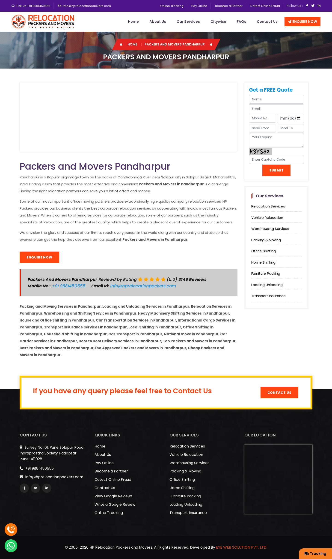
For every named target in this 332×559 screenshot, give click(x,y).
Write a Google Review (115, 504)
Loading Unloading (267, 284)
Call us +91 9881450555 (33, 6)
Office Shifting (263, 251)
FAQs (241, 21)
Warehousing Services (270, 228)
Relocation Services (268, 206)
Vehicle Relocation (267, 217)
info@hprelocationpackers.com (87, 6)
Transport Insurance (268, 295)
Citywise (218, 21)
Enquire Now (302, 21)
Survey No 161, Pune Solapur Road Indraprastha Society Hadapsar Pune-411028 (51, 453)
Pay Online (199, 6)
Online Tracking (172, 6)
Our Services (188, 21)
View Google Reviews (114, 496)
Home (133, 21)
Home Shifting (263, 262)
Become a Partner (229, 6)
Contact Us (267, 21)
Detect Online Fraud (265, 6)
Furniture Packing (265, 273)
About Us (157, 21)
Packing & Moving (266, 239)
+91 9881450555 (69, 286)
